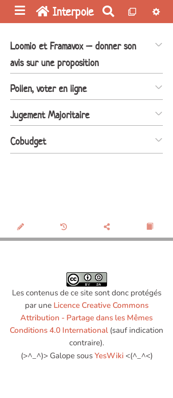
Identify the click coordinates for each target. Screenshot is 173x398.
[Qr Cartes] (133, 11)
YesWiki (109, 355)
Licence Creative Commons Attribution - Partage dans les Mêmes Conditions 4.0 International (81, 318)
